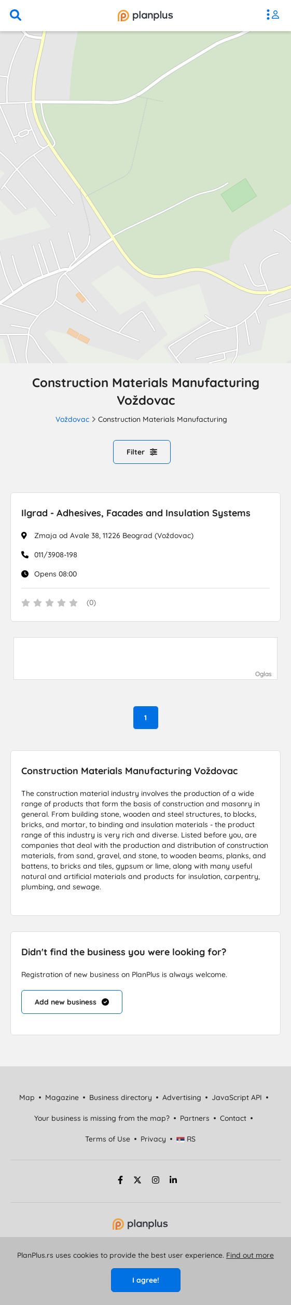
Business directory (120, 1097)
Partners (195, 1118)
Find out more (250, 1255)
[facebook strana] (118, 1181)
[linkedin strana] (173, 1181)
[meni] (275, 15)
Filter (142, 452)
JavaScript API (237, 1097)
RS (186, 1139)
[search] (15, 15)
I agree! (145, 1280)
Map (27, 1097)
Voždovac (72, 419)
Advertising (181, 1097)
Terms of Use (107, 1139)
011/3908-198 (55, 554)
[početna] (145, 15)
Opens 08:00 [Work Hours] (55, 574)
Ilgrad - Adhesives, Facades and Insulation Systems (136, 513)
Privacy (153, 1139)
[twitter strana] (137, 1181)
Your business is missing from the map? (102, 1118)
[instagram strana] (155, 1181)
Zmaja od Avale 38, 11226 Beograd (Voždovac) (113, 535)
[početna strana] (140, 1227)
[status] (145, 603)
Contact (233, 1118)
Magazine (62, 1097)
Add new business (72, 1002)
